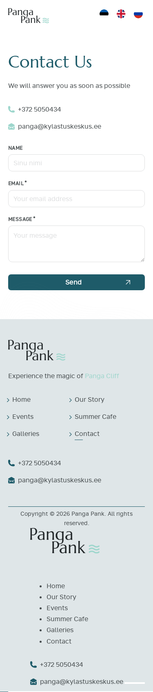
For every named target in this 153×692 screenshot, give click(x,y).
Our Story (89, 399)
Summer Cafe (95, 416)
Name (15, 148)
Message (20, 219)
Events (22, 416)
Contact (87, 433)
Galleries (25, 433)
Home (21, 399)
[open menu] (134, 683)
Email (16, 183)
